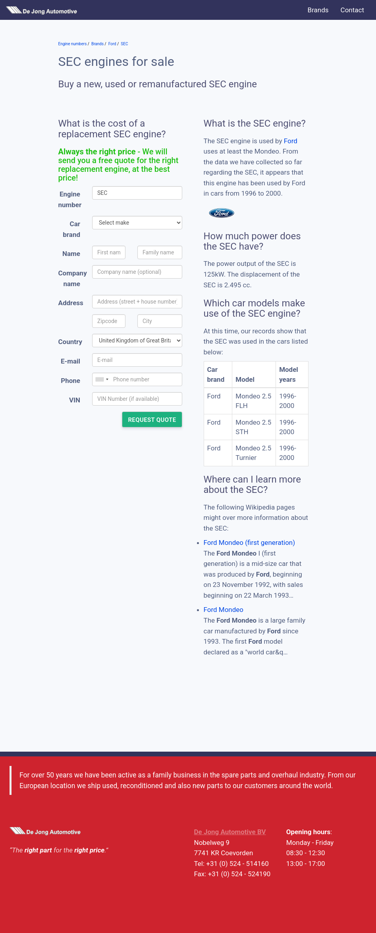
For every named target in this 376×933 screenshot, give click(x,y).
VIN (74, 400)
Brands (318, 10)
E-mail (70, 361)
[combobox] (102, 379)
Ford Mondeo (224, 610)
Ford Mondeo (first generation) (249, 542)
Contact (352, 10)
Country (70, 342)
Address (70, 303)
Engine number (70, 199)
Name (71, 254)
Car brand (71, 229)
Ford (290, 141)
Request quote (152, 419)
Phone (70, 381)
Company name (72, 278)
